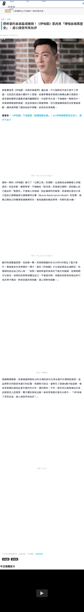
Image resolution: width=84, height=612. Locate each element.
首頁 (2, 19)
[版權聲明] (39, 554)
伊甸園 (5, 559)
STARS (11, 7)
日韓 (8, 19)
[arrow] (4, 4)
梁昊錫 (14, 559)
